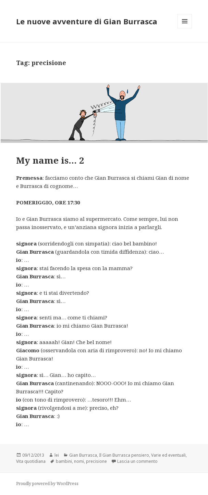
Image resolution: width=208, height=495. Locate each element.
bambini (64, 461)
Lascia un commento (137, 461)
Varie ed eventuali (168, 455)
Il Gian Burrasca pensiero (124, 455)
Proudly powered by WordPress (47, 483)
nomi (79, 461)
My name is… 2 (50, 160)
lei (56, 455)
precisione (96, 461)
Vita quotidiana (31, 461)
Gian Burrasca (83, 455)
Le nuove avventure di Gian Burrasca (86, 21)
